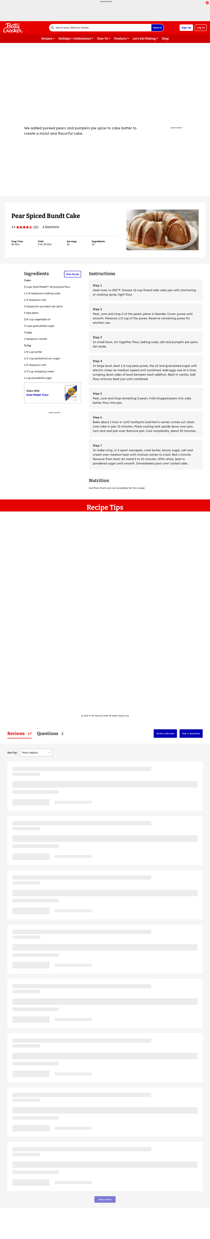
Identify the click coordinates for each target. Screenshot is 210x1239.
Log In (201, 27)
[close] (207, 3)
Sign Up (186, 27)
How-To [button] (102, 38)
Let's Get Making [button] (144, 38)
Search (157, 27)
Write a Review (165, 733)
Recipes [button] (46, 38)
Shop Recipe (72, 274)
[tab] (19, 733)
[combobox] (100, 27)
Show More (105, 1199)
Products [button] (120, 38)
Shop (165, 38)
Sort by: (12, 752)
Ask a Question (191, 733)
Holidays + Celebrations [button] (74, 38)
